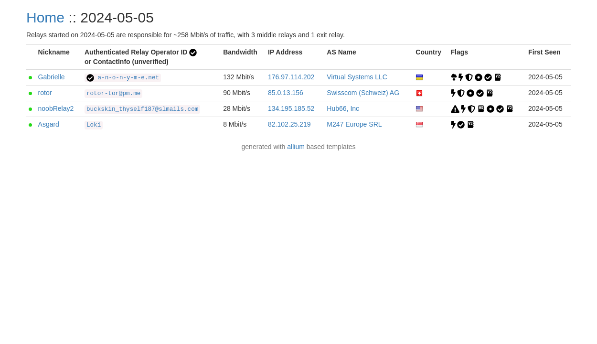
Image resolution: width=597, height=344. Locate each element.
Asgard (48, 124)
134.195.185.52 (291, 108)
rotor (45, 93)
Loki (93, 125)
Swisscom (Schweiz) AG (363, 93)
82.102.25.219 (289, 124)
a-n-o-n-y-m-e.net (122, 78)
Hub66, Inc (343, 108)
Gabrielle (51, 77)
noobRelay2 (56, 108)
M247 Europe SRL (354, 124)
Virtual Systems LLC (357, 77)
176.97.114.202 (291, 77)
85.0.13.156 (285, 93)
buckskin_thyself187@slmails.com (142, 109)
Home (45, 17)
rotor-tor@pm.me (113, 93)
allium (296, 146)
